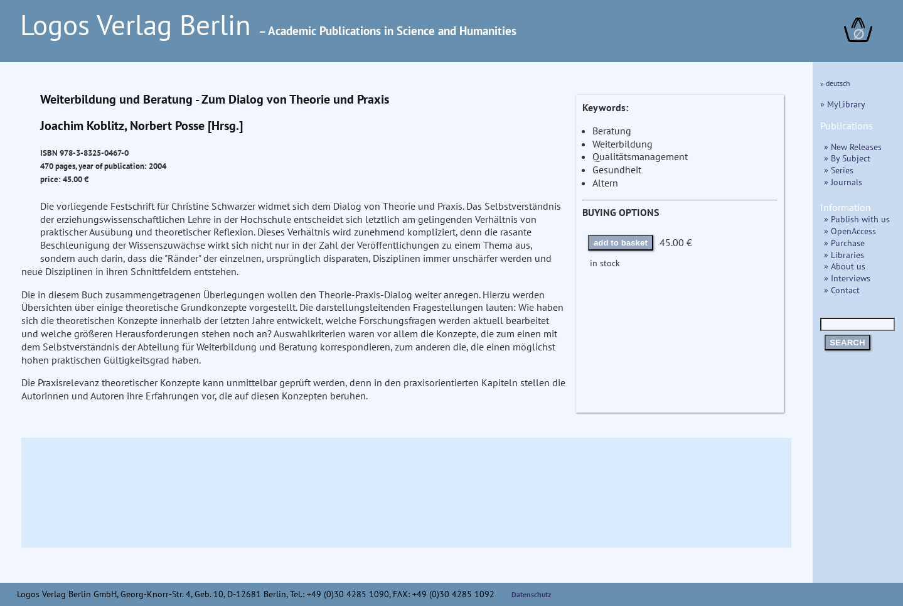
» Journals (843, 182)
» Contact (842, 290)
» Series (838, 170)
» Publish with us (857, 219)
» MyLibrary (842, 104)
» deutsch (835, 83)
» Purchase (844, 243)
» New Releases (853, 147)
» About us (844, 266)
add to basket (621, 242)
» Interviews (847, 278)
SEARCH (847, 342)
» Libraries (844, 255)
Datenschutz (531, 594)
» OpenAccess (850, 231)
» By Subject (847, 158)
